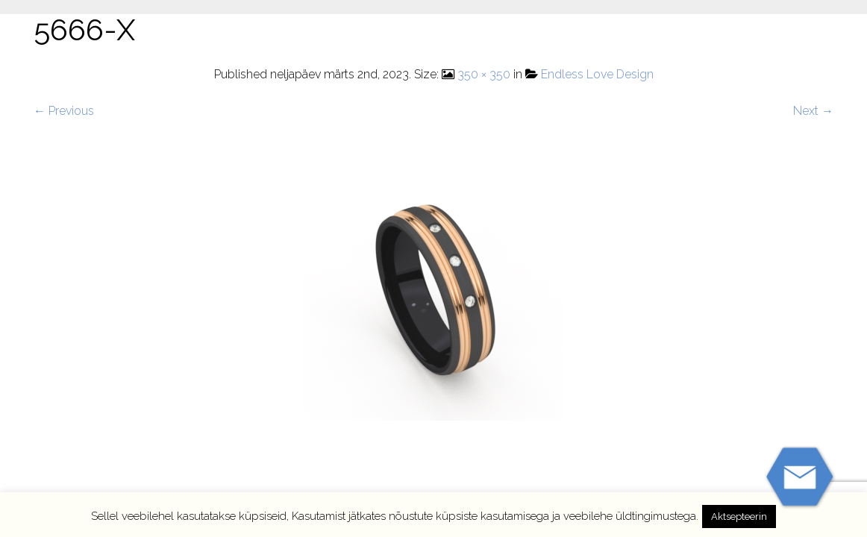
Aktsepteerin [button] (739, 516)
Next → (813, 111)
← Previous (64, 111)
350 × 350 (483, 74)
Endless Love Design (597, 74)
